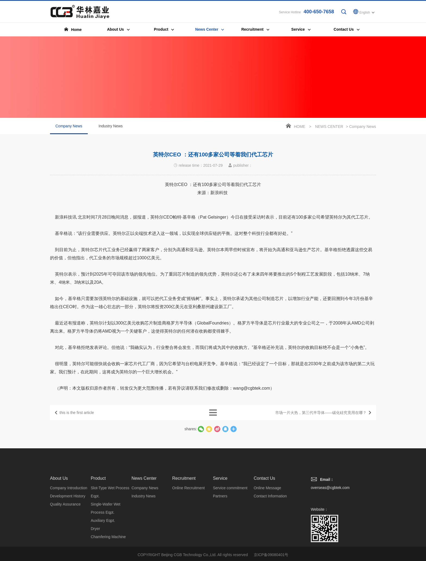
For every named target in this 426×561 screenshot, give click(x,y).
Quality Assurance (65, 543)
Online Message (267, 527)
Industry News (111, 127)
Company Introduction (68, 527)
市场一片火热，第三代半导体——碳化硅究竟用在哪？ (321, 419)
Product (98, 517)
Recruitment (184, 517)
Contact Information (270, 535)
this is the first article (76, 419)
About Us (59, 517)
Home (299, 127)
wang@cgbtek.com (251, 403)
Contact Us (264, 517)
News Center (329, 127)
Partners (220, 535)
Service (220, 517)
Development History (67, 535)
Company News (69, 130)
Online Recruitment (188, 527)
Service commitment (230, 527)
